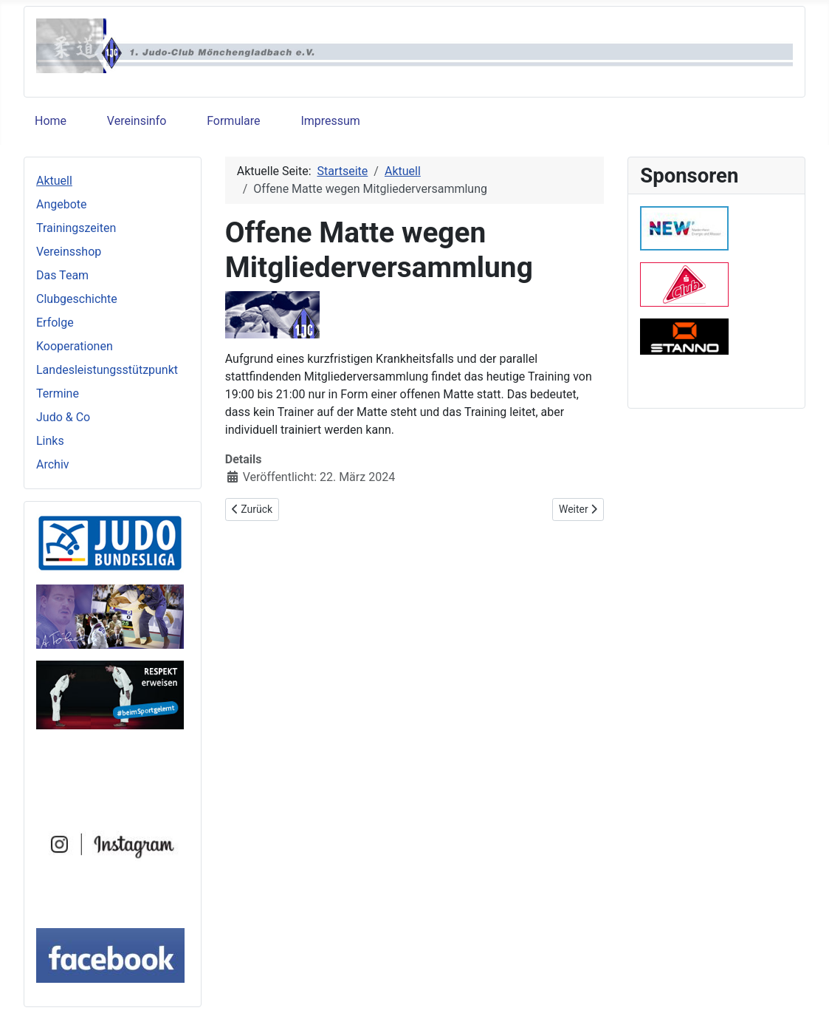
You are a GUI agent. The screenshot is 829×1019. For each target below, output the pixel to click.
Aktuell (54, 181)
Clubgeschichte (76, 299)
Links (50, 441)
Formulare (233, 121)
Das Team (62, 275)
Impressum (330, 121)
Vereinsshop (68, 252)
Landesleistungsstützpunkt (107, 370)
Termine (57, 393)
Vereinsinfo (136, 121)
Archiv (52, 464)
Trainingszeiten (76, 228)
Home (50, 121)
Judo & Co (63, 417)
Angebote (61, 204)
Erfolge (55, 323)
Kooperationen (74, 346)
